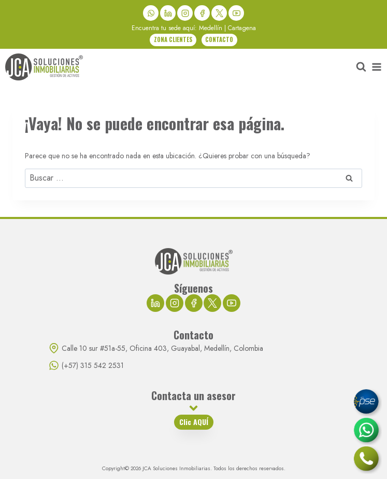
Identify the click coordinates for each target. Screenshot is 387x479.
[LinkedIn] (168, 13)
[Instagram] (185, 13)
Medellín (210, 28)
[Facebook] (202, 13)
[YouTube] (236, 13)
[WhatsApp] (151, 13)
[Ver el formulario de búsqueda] (361, 67)
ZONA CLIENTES (173, 39)
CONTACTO (219, 39)
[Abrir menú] (376, 67)
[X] (219, 13)
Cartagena (242, 28)
